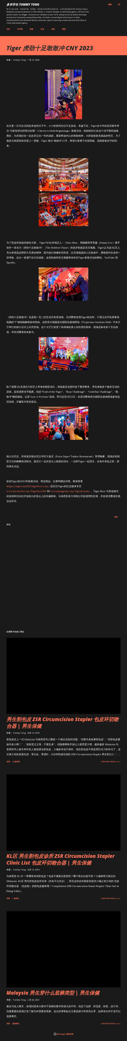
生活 (42, 29)
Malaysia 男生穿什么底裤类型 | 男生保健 (52, 992)
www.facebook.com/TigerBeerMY (26, 491)
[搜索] (110, 4)
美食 (31, 29)
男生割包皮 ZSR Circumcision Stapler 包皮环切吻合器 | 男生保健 (62, 722)
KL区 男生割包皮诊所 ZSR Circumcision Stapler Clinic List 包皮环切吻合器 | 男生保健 (60, 859)
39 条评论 (16, 761)
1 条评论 (15, 898)
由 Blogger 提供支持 (63, 1034)
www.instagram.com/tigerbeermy (69, 491)
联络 (64, 29)
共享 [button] (116, 517)
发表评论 (15, 1023)
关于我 (19, 29)
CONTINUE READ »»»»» (111, 761)
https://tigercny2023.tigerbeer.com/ (28, 486)
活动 (53, 29)
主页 (8, 29)
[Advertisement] (63, 609)
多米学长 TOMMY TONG (22, 4)
